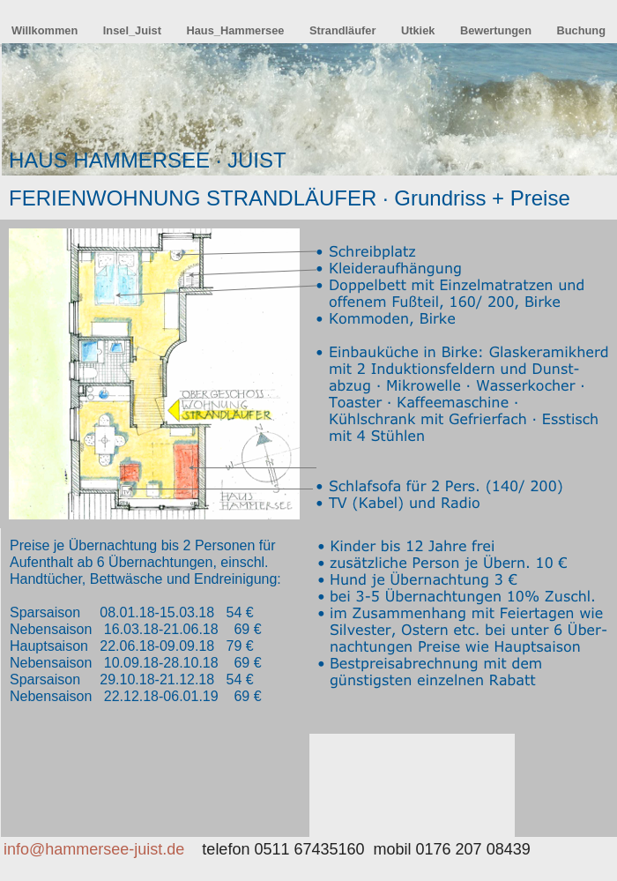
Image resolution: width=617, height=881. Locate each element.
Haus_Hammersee (236, 30)
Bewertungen (497, 30)
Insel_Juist (134, 30)
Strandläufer (344, 30)
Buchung (581, 30)
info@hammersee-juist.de (94, 849)
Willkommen (46, 30)
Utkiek (419, 30)
